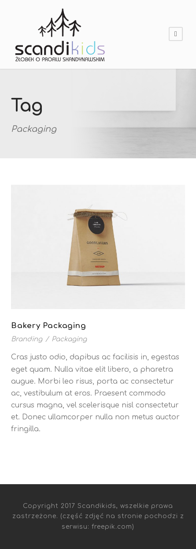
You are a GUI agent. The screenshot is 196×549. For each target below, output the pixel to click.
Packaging (69, 339)
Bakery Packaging (48, 325)
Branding (26, 339)
